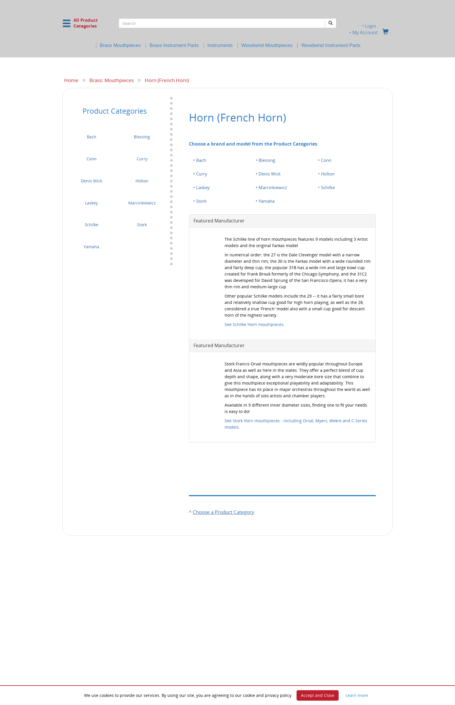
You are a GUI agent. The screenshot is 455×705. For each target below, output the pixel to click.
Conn (91, 159)
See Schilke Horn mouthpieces (254, 324)
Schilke (91, 224)
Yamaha (91, 246)
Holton (142, 180)
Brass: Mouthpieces (111, 80)
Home (71, 80)
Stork (142, 224)
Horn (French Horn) (167, 80)
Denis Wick (91, 180)
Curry (142, 159)
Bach (91, 136)
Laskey (91, 202)
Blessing (142, 136)
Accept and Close (317, 695)
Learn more (357, 695)
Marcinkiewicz (142, 202)
